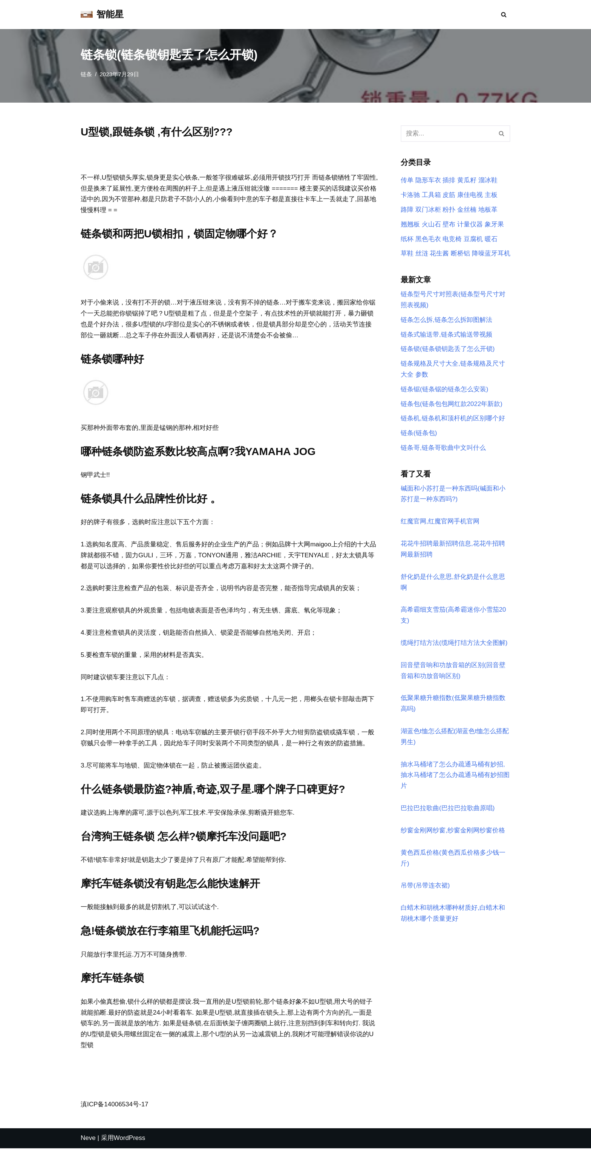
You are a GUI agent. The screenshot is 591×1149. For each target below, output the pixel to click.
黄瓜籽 (466, 180)
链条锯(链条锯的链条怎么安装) (444, 389)
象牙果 (494, 224)
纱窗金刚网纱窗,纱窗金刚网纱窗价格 (453, 831)
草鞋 (407, 253)
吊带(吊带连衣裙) (425, 887)
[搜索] (504, 14)
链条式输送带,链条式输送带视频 (446, 334)
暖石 (491, 239)
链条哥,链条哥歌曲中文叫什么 (443, 448)
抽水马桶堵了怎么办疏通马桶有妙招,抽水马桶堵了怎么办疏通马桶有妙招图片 (455, 776)
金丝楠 (466, 209)
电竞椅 (452, 239)
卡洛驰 (410, 194)
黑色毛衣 (428, 239)
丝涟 (421, 253)
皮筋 (448, 194)
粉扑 (448, 209)
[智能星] (102, 14)
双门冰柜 (428, 209)
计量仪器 (470, 224)
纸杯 (407, 239)
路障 (407, 209)
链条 (86, 74)
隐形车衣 (428, 180)
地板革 (488, 209)
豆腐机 (473, 239)
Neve (88, 1139)
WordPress (129, 1139)
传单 (407, 180)
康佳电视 (470, 194)
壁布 (448, 224)
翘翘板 (410, 224)
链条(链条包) (419, 433)
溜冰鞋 (488, 180)
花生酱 (439, 253)
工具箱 (431, 194)
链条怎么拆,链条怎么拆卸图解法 (446, 320)
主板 (491, 194)
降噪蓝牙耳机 (491, 253)
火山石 (431, 224)
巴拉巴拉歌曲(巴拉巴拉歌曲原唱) (448, 809)
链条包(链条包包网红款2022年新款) (451, 404)
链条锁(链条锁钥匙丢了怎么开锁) (448, 349)
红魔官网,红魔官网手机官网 (440, 522)
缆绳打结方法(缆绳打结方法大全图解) (454, 643)
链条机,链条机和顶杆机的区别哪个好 (453, 419)
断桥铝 (460, 253)
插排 (448, 180)
